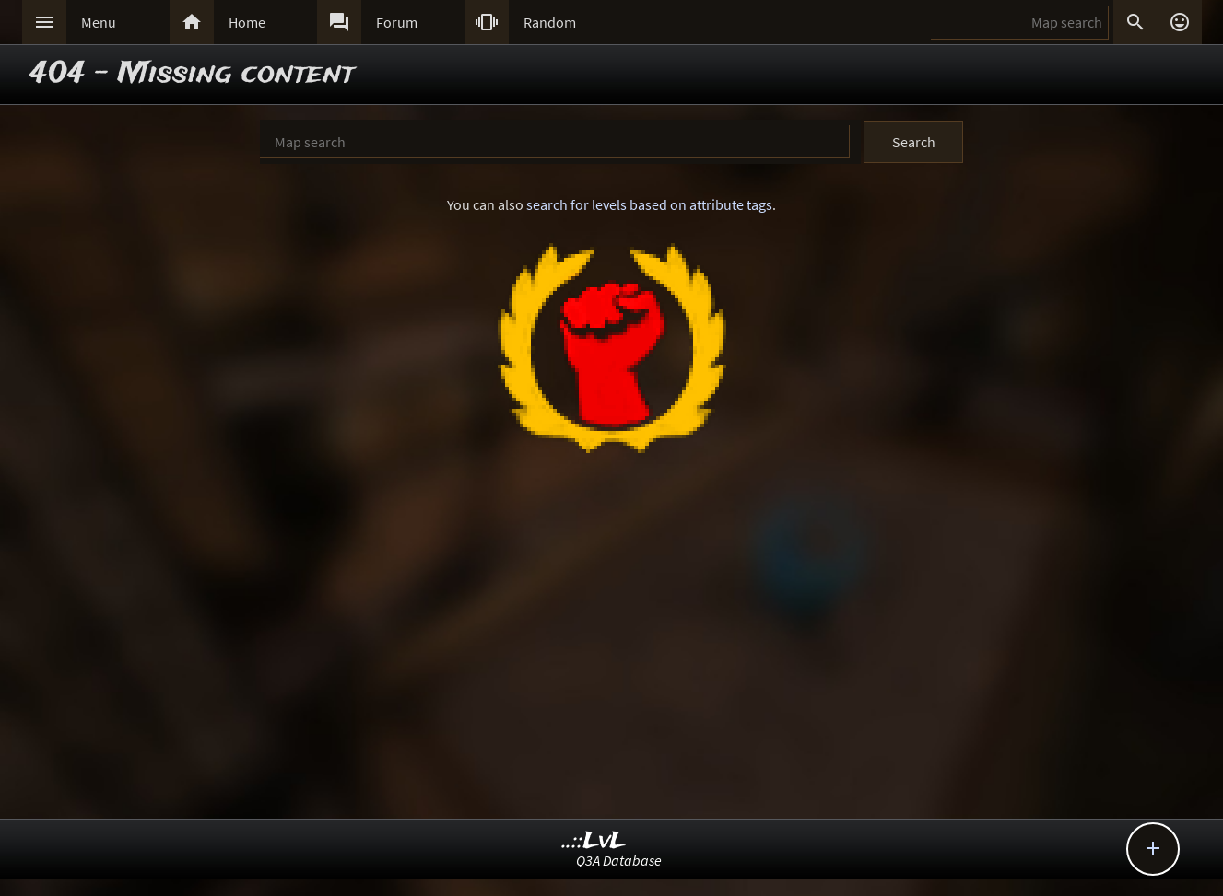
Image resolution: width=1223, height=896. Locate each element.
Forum (396, 22)
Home (247, 22)
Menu (98, 22)
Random (549, 22)
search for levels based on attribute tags (649, 204)
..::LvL (594, 841)
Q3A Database (619, 860)
